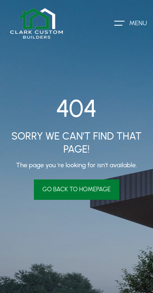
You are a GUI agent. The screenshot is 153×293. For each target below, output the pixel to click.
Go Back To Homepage (76, 189)
